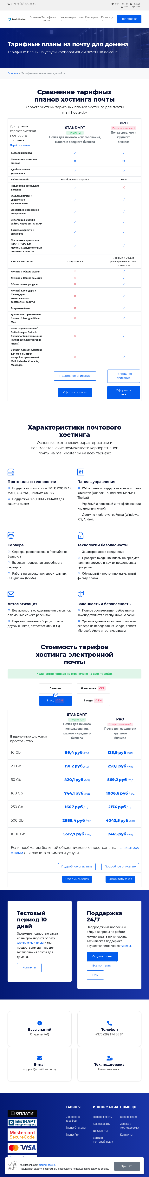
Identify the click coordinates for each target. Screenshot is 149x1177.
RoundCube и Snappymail (75, 179)
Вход (135, 3)
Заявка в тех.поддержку (129, 1125)
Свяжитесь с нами (30, 943)
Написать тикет (109, 1069)
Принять (127, 1166)
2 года (93, 699)
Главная (35, 17)
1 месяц (55, 687)
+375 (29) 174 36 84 (22, 3)
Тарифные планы (49, 19)
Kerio (124, 179)
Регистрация (131, 6)
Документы (100, 1130)
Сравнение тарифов (73, 1118)
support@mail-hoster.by (39, 1069)
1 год (55, 699)
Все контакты (101, 965)
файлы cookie (47, 1164)
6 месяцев (93, 687)
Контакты (120, 3)
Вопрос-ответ (128, 1116)
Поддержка (129, 19)
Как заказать (101, 1123)
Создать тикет (102, 956)
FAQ (95, 974)
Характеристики (72, 17)
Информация (93, 17)
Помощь (107, 17)
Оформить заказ (75, 392)
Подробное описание (75, 376)
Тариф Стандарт (76, 1127)
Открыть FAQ (39, 1034)
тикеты (125, 946)
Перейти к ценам (20, 145)
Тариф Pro (72, 1134)
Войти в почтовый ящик (103, 1139)
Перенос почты (103, 1116)
